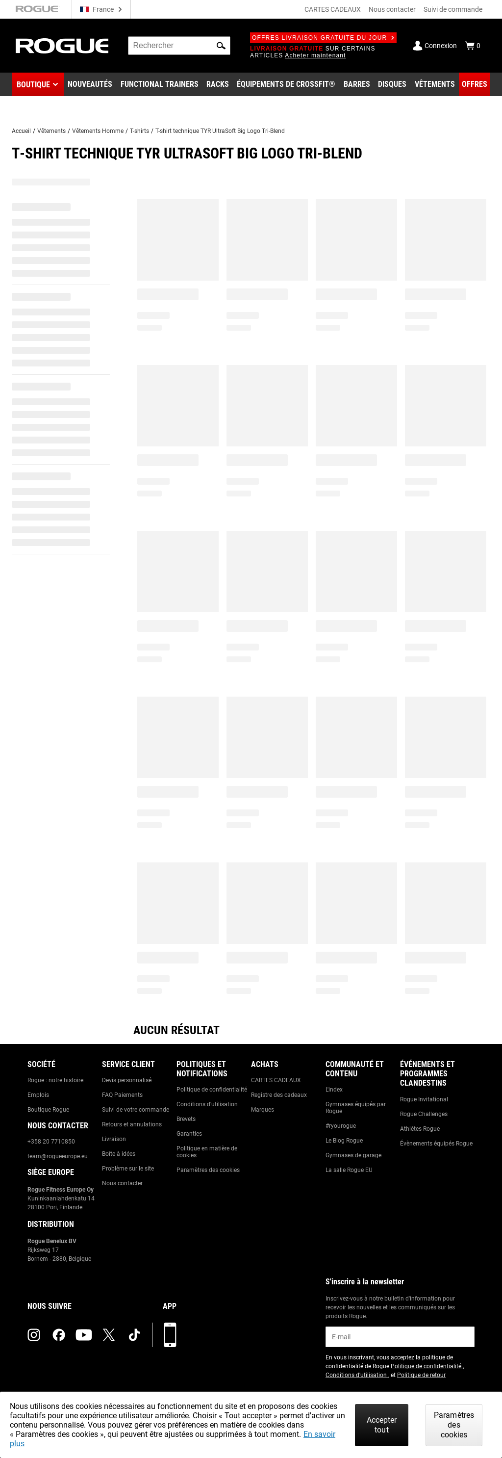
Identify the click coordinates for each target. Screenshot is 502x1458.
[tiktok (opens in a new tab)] (134, 1335)
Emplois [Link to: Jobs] (38, 1095)
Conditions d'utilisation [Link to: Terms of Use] (207, 1104)
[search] (179, 45)
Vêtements (51, 131)
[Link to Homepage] (62, 45)
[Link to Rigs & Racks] (217, 84)
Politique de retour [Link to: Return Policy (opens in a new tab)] (421, 1375)
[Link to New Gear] (90, 84)
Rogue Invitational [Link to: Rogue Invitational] (424, 1099)
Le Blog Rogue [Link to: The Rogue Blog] (344, 1140)
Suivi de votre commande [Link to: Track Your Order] (135, 1109)
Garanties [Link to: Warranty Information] (189, 1133)
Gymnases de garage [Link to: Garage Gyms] (353, 1155)
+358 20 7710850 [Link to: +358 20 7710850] (51, 1141)
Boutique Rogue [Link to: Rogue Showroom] (48, 1109)
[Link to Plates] (392, 84)
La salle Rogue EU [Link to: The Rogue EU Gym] (349, 1170)
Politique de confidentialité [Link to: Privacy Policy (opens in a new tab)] (427, 1366)
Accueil (21, 131)
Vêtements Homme (98, 131)
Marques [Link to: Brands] (262, 1109)
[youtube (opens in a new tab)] (84, 1335)
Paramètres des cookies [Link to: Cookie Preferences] (208, 1170)
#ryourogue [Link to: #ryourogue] (341, 1125)
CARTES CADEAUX (332, 9)
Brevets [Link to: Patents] (186, 1119)
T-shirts (139, 131)
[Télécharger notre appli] (170, 1335)
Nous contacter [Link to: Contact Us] (122, 1183)
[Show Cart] (472, 45)
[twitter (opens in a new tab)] (109, 1335)
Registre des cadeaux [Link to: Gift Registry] (279, 1095)
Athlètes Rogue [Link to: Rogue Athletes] (420, 1128)
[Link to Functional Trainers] (159, 84)
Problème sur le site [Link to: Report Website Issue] (128, 1168)
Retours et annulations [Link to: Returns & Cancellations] (132, 1124)
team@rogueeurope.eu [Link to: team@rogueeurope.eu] (57, 1156)
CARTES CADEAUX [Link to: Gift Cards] (276, 1080)
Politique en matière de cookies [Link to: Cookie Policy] (206, 1152)
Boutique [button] (33, 84)
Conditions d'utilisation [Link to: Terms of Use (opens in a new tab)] (357, 1375)
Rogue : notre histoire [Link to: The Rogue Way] (55, 1080)
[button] (221, 45)
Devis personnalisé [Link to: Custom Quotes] (126, 1080)
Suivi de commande (453, 9)
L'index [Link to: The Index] (334, 1089)
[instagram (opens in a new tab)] (34, 1335)
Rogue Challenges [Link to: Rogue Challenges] (424, 1114)
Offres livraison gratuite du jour (323, 37)
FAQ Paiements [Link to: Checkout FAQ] (122, 1095)
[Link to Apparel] (435, 84)
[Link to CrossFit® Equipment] (286, 84)
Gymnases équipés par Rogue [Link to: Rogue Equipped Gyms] (356, 1108)
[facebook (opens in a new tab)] (59, 1335)
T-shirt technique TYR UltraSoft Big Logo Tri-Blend (220, 131)
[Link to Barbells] (357, 84)
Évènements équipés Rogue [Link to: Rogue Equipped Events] (436, 1143)
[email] (400, 1337)
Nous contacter (392, 9)
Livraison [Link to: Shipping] (114, 1139)
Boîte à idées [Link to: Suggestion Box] (118, 1153)
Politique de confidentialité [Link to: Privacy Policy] (211, 1089)
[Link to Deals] (474, 84)
